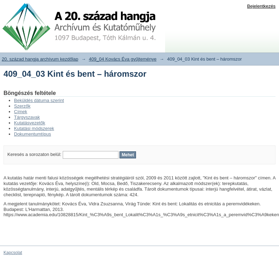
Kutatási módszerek (34, 128)
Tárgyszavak (27, 117)
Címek (20, 111)
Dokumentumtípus (32, 134)
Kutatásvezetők (29, 122)
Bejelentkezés (261, 6)
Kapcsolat (13, 252)
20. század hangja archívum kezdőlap (40, 59)
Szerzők (22, 106)
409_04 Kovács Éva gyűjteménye (123, 59)
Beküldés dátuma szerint (39, 100)
